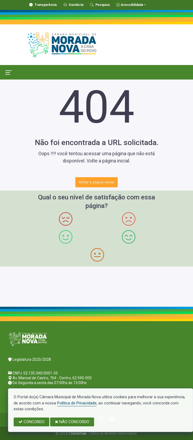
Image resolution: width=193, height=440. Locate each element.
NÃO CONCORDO (72, 421)
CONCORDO (31, 421)
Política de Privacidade (76, 403)
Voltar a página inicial (96, 182)
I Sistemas (78, 433)
